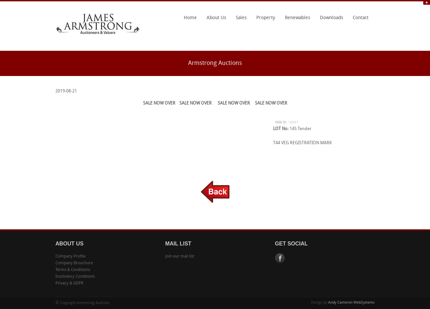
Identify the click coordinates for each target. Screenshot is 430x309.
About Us (214, 20)
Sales (241, 18)
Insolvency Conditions (75, 277)
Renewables (297, 18)
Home (190, 18)
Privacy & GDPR (69, 283)
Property (265, 18)
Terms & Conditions (72, 270)
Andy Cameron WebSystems (351, 303)
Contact (361, 18)
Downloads (331, 18)
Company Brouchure (74, 263)
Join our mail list (179, 257)
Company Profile (70, 257)
